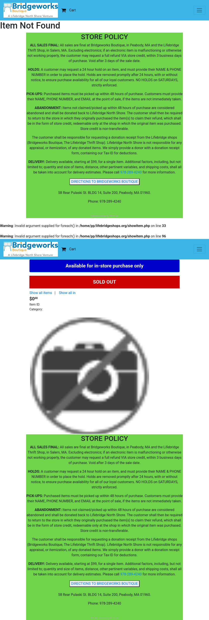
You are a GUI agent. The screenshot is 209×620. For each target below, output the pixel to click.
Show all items (40, 293)
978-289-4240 (131, 172)
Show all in (67, 293)
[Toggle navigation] (199, 10)
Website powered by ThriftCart (104, 216)
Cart (68, 10)
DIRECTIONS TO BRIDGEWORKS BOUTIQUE (104, 182)
